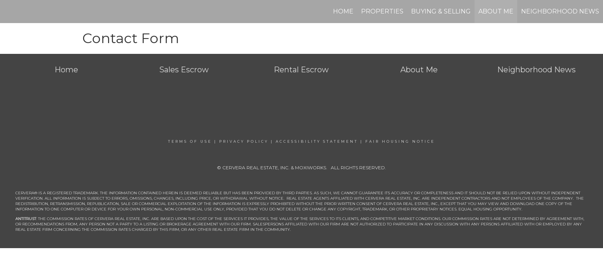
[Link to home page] (10, 11)
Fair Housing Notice (400, 141)
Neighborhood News (560, 11)
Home (343, 11)
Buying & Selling (441, 11)
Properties (382, 11)
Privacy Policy (243, 141)
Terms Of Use (190, 141)
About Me (495, 11)
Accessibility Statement (317, 141)
